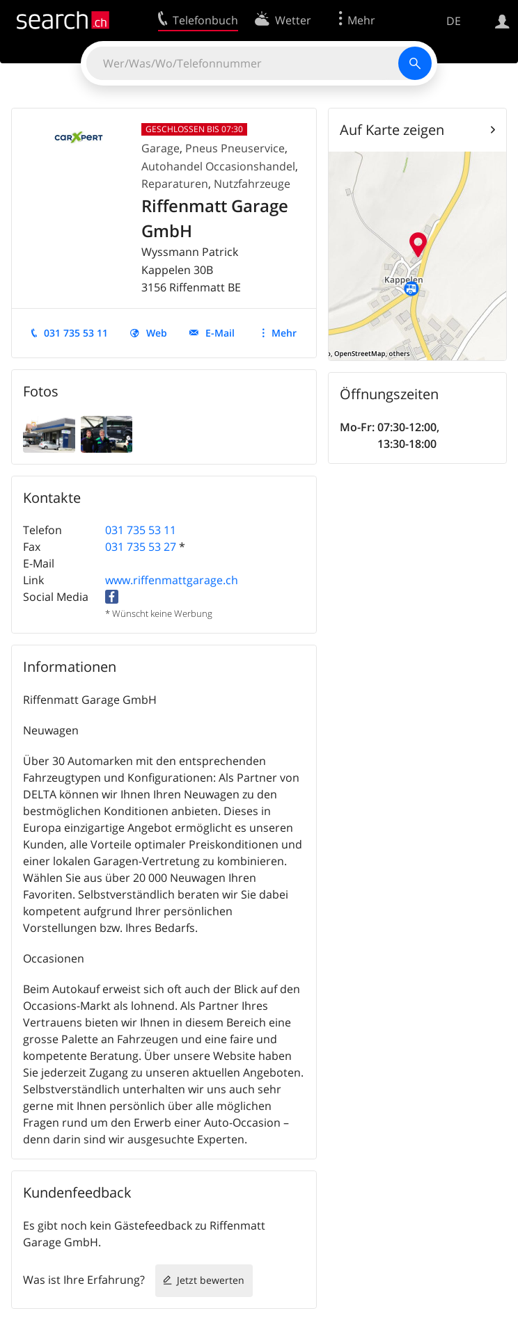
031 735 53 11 (76, 332)
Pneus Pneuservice (235, 148)
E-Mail (220, 332)
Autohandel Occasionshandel (218, 166)
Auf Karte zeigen (392, 129)
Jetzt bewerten (210, 1280)
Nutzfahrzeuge (252, 183)
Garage (160, 148)
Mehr (284, 332)
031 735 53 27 (140, 546)
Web (156, 332)
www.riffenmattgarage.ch (171, 580)
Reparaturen (174, 183)
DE (453, 21)
